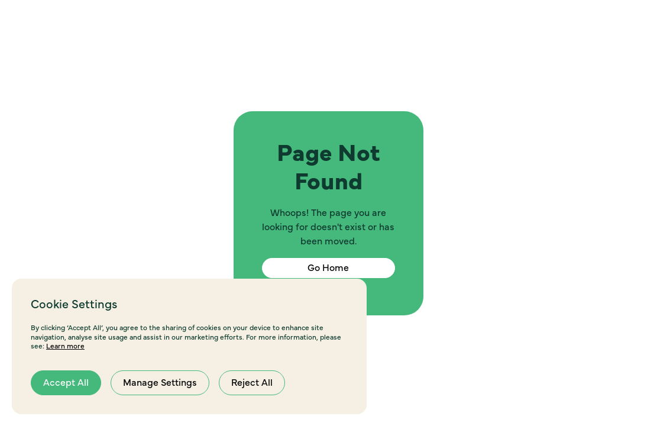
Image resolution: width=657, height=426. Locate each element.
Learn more (65, 346)
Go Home (328, 268)
